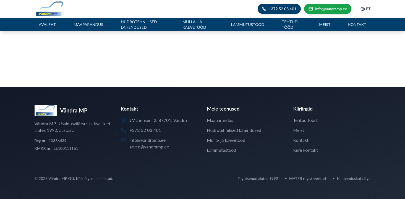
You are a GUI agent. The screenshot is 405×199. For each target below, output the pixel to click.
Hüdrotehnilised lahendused (139, 24)
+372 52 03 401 (145, 130)
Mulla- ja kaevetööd (194, 24)
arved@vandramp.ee (149, 146)
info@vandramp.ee (148, 140)
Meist (324, 24)
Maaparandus (88, 24)
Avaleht (47, 24)
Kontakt (357, 24)
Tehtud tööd (289, 24)
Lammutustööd (247, 24)
